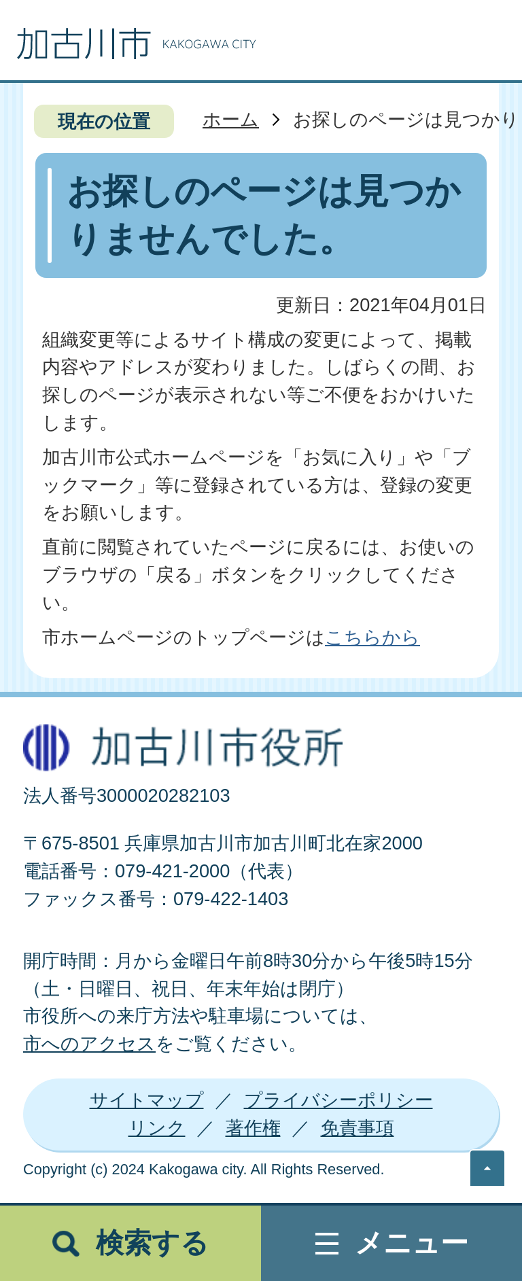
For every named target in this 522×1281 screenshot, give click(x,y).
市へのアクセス (89, 1043)
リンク (157, 1127)
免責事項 (357, 1127)
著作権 (253, 1127)
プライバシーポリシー (338, 1099)
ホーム (231, 119)
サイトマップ (147, 1099)
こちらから (372, 637)
